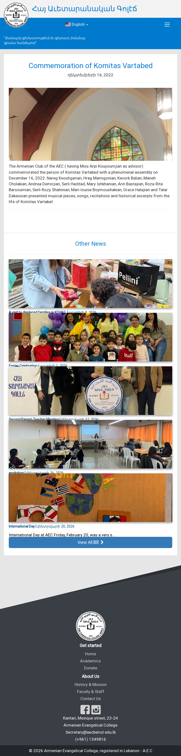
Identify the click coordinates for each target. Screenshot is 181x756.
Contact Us (90, 698)
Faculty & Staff (90, 691)
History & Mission (91, 684)
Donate (90, 668)
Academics (90, 660)
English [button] (76, 24)
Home (90, 653)
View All (90, 542)
